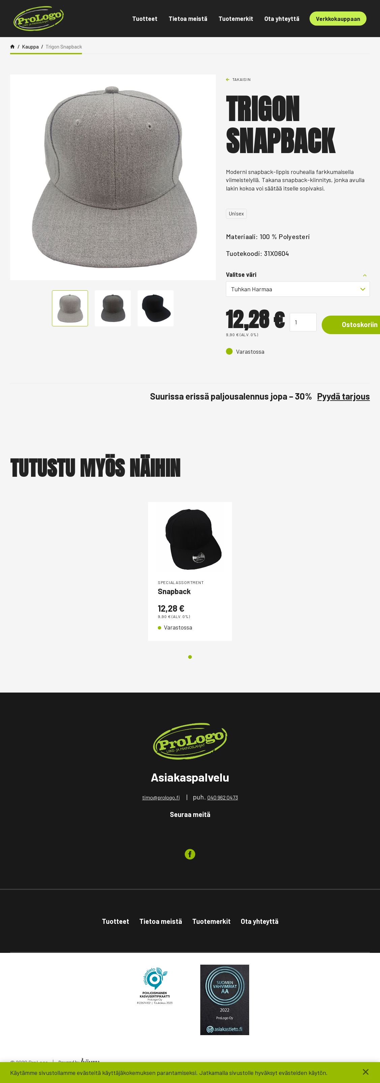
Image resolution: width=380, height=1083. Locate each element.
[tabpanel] (190, 572)
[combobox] (298, 289)
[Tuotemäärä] (303, 322)
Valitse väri (241, 274)
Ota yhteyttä (281, 18)
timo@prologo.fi (161, 798)
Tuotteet (144, 18)
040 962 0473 (222, 798)
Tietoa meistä (188, 18)
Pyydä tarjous (343, 396)
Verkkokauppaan (338, 18)
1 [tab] (190, 659)
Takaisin (241, 79)
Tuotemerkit (235, 18)
